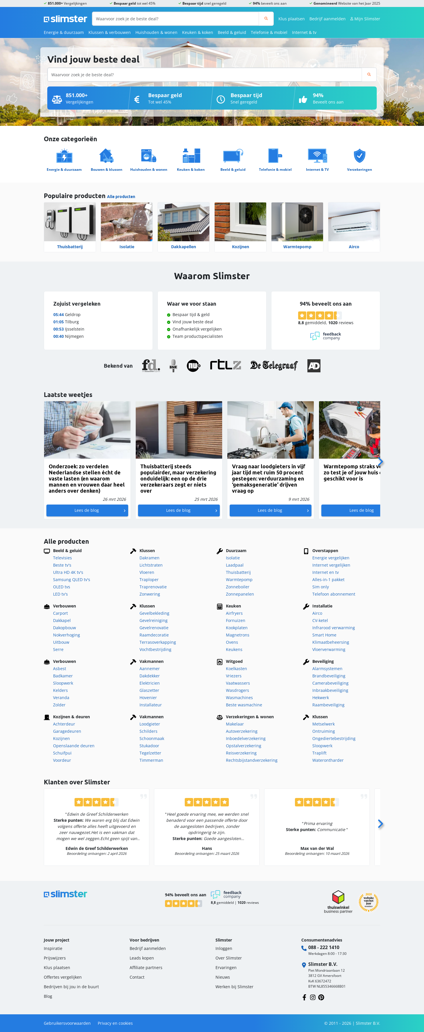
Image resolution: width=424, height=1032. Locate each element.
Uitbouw (61, 642)
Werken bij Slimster (234, 986)
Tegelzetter (150, 753)
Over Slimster (228, 958)
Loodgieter (149, 724)
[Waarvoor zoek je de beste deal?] (175, 19)
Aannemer (149, 668)
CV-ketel (320, 620)
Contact (137, 977)
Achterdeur (64, 724)
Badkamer (63, 676)
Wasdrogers (237, 690)
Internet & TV (317, 169)
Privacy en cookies (115, 1023)
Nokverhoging (66, 635)
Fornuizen (235, 620)
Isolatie (126, 246)
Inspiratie (53, 948)
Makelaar (235, 724)
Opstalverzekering (243, 745)
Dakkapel (62, 620)
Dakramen (149, 558)
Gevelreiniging (153, 620)
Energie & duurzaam (64, 32)
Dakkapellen (183, 246)
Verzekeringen (359, 169)
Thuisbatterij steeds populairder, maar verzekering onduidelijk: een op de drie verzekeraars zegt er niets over (178, 478)
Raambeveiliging (328, 705)
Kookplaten (237, 627)
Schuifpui (62, 753)
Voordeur (62, 760)
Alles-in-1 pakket (328, 579)
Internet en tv (325, 572)
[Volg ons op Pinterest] (321, 997)
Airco (354, 246)
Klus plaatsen (291, 18)
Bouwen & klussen (106, 169)
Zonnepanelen (240, 594)
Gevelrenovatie (153, 627)
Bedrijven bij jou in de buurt (71, 986)
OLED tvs (61, 587)
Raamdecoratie (154, 635)
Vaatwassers (238, 683)
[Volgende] (380, 460)
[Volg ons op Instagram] (313, 997)
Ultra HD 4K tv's (68, 572)
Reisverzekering (241, 753)
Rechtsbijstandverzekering (252, 760)
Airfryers (234, 613)
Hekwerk (320, 697)
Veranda (61, 697)
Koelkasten (236, 668)
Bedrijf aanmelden (327, 18)
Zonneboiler (237, 587)
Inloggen (223, 948)
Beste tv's (62, 565)
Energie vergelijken (330, 558)
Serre (58, 649)
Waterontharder (328, 760)
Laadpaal (235, 565)
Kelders (60, 690)
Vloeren (146, 572)
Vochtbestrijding (155, 649)
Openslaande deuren (74, 745)
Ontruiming (323, 731)
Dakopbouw (64, 627)
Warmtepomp (297, 246)
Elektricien (149, 683)
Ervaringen (226, 967)
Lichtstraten (151, 565)
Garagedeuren (67, 731)
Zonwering (149, 594)
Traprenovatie (153, 587)
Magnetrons (237, 635)
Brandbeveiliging (328, 676)
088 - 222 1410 (323, 947)
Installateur (150, 705)
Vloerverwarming (328, 649)
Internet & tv (304, 32)
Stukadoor (149, 745)
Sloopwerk (63, 683)
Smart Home (324, 635)
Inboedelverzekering (246, 738)
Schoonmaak (151, 738)
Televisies (62, 558)
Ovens (232, 642)
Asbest (59, 668)
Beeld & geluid (232, 32)
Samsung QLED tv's (71, 579)
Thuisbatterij (70, 246)
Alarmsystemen (327, 668)
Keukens (234, 649)
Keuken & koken (197, 32)
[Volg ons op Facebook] (304, 997)
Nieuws (222, 977)
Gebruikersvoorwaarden (67, 1023)
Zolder (59, 705)
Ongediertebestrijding (334, 738)
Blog (48, 996)
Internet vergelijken (331, 565)
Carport (60, 613)
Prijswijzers (55, 958)
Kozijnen (240, 246)
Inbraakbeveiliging (330, 690)
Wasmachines (239, 697)
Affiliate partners (146, 967)
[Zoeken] (266, 19)
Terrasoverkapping (157, 642)
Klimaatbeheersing (330, 642)
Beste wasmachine (244, 705)
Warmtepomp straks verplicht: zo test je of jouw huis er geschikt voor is (362, 472)
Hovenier (148, 697)
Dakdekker (149, 676)
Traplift (319, 753)
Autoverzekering (242, 731)
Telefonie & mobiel (269, 32)
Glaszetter (149, 690)
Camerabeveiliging (330, 683)
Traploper (149, 579)
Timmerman (151, 760)
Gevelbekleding (154, 613)
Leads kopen (142, 958)
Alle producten (121, 196)
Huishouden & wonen (156, 32)
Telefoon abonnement (333, 594)
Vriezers (234, 676)
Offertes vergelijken (63, 977)
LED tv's (60, 594)
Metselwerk (323, 724)
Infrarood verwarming (333, 627)
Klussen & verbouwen (109, 32)
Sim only (320, 587)
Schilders (148, 731)
